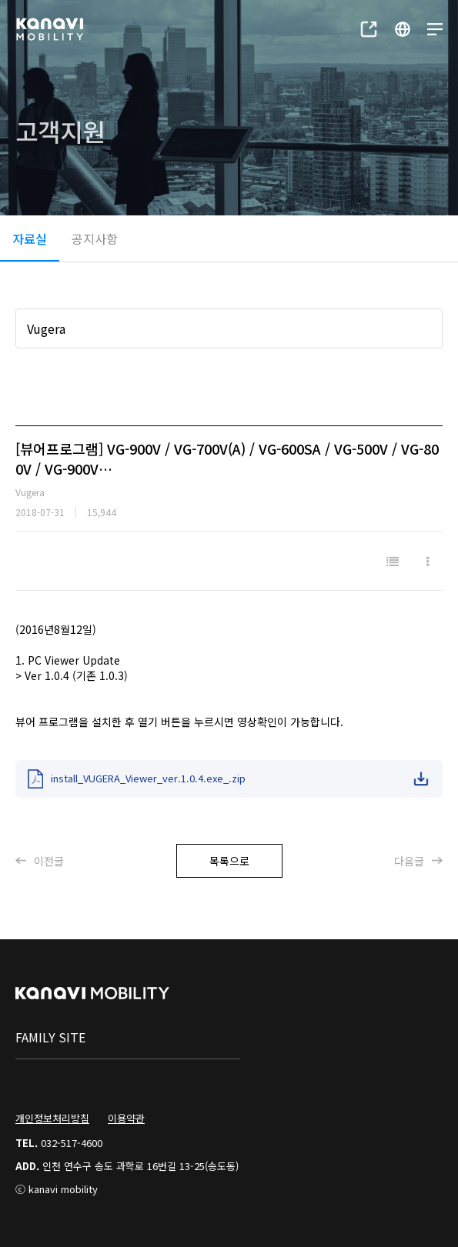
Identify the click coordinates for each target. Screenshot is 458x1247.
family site (50, 1037)
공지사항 (95, 238)
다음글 (418, 861)
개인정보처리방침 (52, 1118)
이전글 (39, 861)
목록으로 (229, 861)
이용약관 (126, 1118)
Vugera (46, 328)
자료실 (29, 238)
